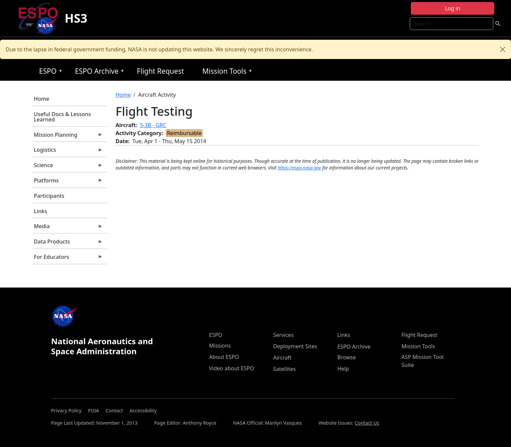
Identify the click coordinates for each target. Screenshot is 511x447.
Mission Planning (67, 136)
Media (67, 227)
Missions (220, 345)
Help (343, 368)
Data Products (67, 243)
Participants (49, 195)
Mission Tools (226, 72)
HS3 (75, 18)
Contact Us (367, 423)
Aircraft (282, 357)
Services (283, 335)
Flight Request (160, 71)
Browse (346, 357)
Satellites (284, 369)
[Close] (503, 49)
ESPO (49, 72)
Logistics (67, 151)
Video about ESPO (231, 368)
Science (67, 166)
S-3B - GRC (153, 125)
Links (40, 211)
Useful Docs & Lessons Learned (62, 116)
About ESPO (224, 357)
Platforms (67, 182)
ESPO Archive (98, 72)
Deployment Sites (295, 346)
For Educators (67, 258)
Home (41, 98)
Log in (452, 8)
